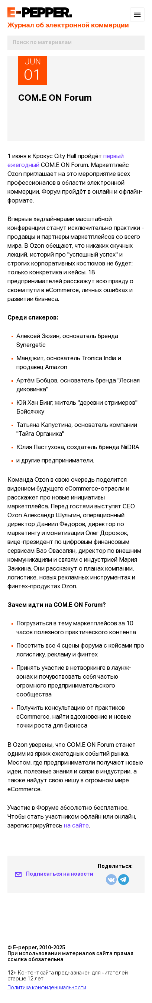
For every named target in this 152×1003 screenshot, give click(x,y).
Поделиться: (115, 866)
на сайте (76, 826)
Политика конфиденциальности (46, 987)
